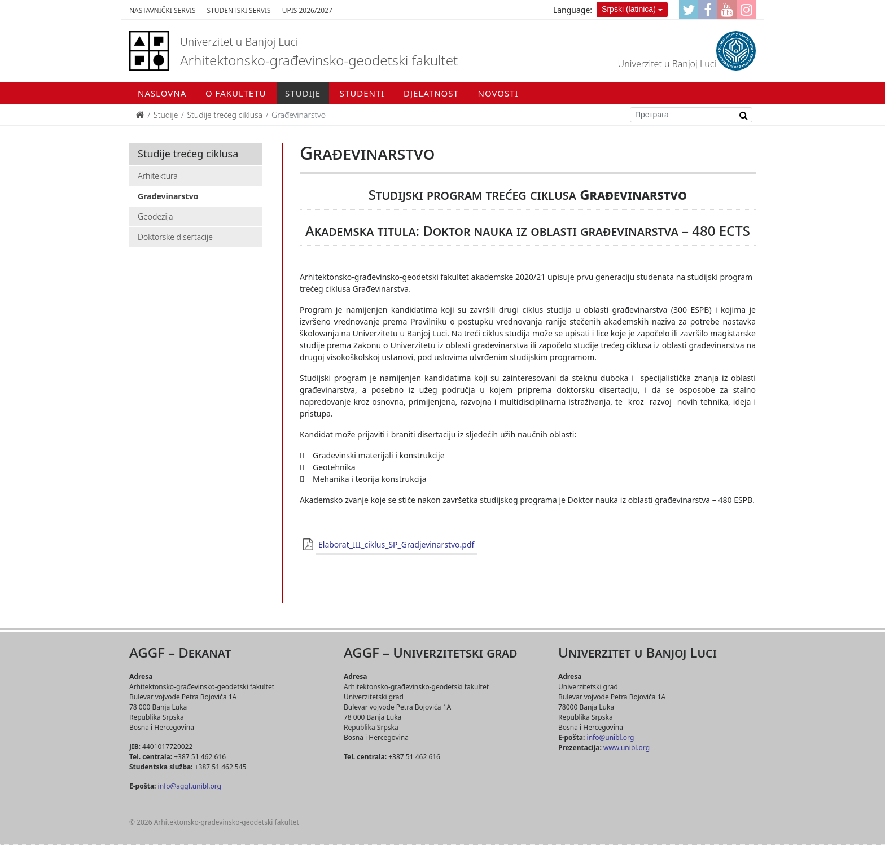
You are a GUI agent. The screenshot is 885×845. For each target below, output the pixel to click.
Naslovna (162, 93)
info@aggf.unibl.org (189, 786)
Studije (303, 93)
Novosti (498, 93)
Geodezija (155, 216)
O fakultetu (235, 93)
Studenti (362, 93)
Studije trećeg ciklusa (224, 115)
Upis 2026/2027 (307, 10)
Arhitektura (158, 175)
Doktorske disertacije (175, 236)
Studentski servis (239, 10)
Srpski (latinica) (629, 9)
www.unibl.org (626, 747)
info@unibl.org (610, 737)
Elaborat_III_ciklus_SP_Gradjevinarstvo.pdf (396, 544)
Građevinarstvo (168, 196)
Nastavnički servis (162, 10)
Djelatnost (431, 93)
